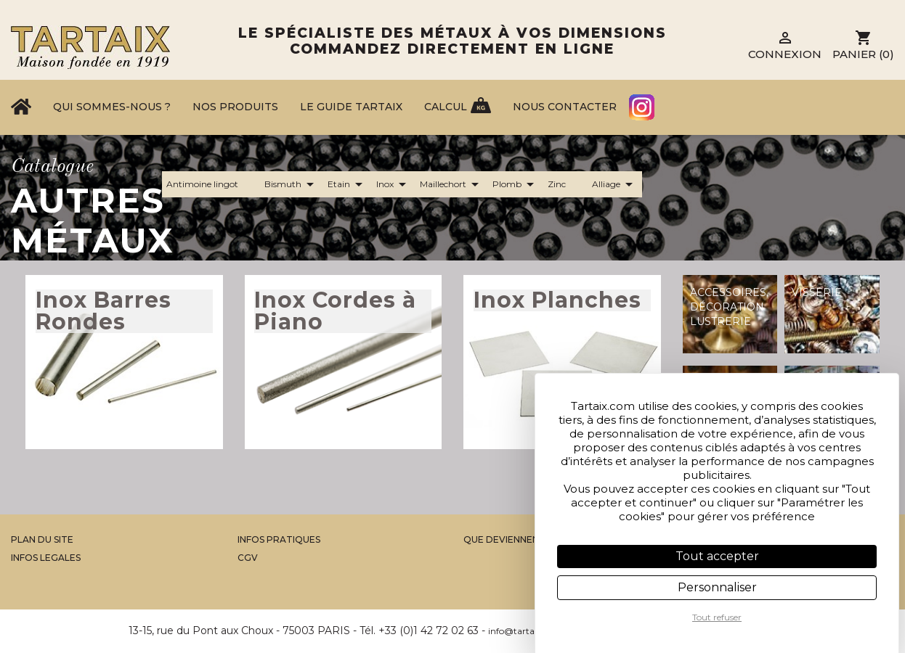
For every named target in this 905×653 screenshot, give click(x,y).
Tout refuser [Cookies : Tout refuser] (717, 617)
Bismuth (291, 184)
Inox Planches (557, 300)
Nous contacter (565, 106)
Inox (393, 184)
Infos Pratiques (279, 539)
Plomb (515, 184)
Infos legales (46, 557)
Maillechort (452, 184)
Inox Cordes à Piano (335, 311)
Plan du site (42, 539)
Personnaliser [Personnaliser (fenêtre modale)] (717, 587)
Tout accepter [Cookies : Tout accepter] (717, 556)
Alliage (615, 184)
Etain (348, 184)
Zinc (565, 184)
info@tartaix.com (525, 630)
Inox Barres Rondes (103, 311)
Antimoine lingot (211, 184)
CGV (248, 557)
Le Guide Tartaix (351, 106)
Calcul (445, 106)
